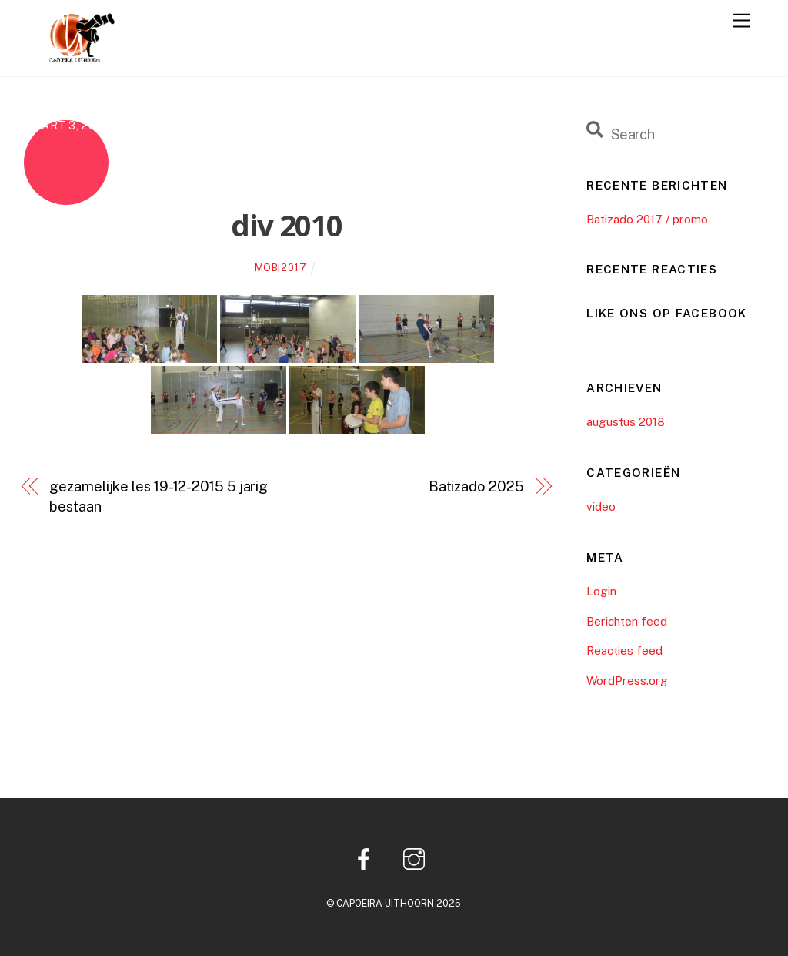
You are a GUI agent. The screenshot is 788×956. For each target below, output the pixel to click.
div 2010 (286, 225)
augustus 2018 (625, 421)
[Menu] (741, 21)
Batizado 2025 (476, 486)
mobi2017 (281, 267)
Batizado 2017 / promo (647, 219)
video (601, 506)
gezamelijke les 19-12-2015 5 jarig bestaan (158, 496)
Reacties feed (624, 650)
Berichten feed (626, 621)
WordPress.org (627, 680)
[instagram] (417, 857)
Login (601, 591)
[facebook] (367, 857)
